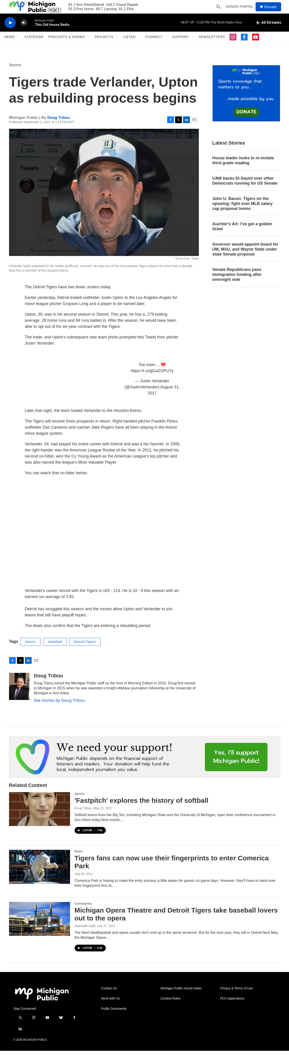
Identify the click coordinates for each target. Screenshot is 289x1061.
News (10, 47)
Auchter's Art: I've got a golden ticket (242, 236)
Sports (15, 75)
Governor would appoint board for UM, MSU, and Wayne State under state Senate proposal (245, 259)
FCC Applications (232, 1008)
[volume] (24, 33)
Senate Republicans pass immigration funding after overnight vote (237, 284)
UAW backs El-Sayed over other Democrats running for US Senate (244, 191)
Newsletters (212, 47)
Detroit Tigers (85, 652)
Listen (129, 47)
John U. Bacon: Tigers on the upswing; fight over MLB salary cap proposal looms (242, 214)
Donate (273, 11)
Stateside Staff (85, 936)
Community (83, 913)
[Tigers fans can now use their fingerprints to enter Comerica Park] (39, 877)
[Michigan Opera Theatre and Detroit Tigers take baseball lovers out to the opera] (39, 929)
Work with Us (110, 1008)
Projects (104, 47)
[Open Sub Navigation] (18, 47)
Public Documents (114, 1019)
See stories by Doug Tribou (59, 710)
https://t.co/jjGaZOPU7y (152, 381)
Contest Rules (171, 1008)
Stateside (34, 47)
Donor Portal (242, 12)
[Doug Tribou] (19, 696)
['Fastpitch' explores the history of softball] (39, 819)
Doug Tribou (58, 128)
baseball (55, 652)
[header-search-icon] (220, 12)
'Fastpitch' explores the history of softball (142, 810)
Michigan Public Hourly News (181, 998)
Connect (153, 47)
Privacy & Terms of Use (236, 998)
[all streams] (268, 33)
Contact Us (109, 998)
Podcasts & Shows (66, 47)
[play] (10, 32)
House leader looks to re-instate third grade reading (243, 170)
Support (180, 47)
